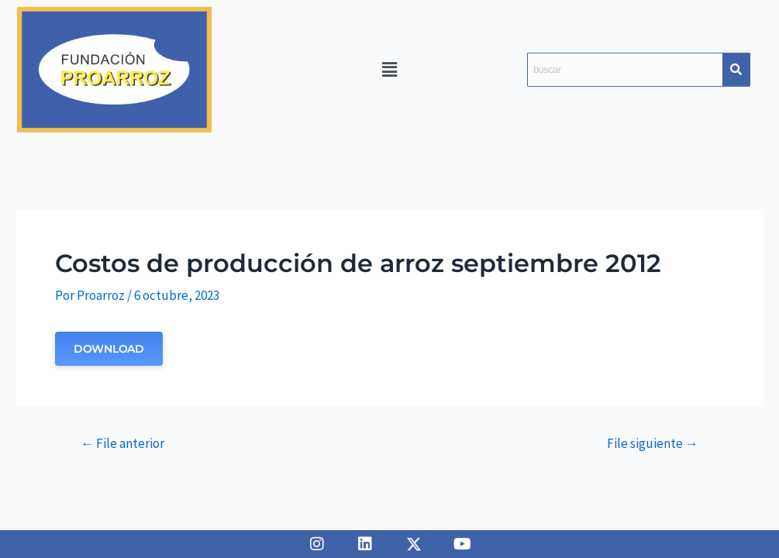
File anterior (122, 443)
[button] (389, 69)
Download (109, 349)
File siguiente (652, 443)
